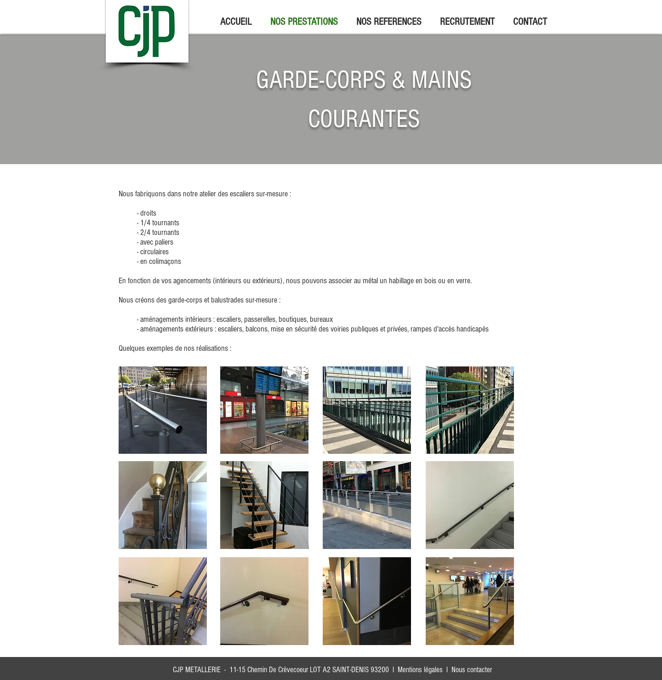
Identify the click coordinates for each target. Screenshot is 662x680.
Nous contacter (471, 669)
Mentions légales (420, 669)
